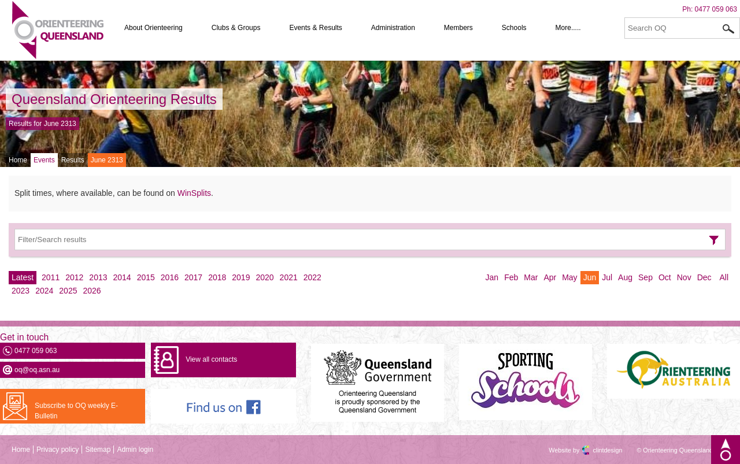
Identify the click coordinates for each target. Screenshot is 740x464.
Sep (645, 277)
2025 (68, 290)
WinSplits (194, 193)
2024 (44, 290)
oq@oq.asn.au (37, 370)
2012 (74, 277)
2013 (98, 277)
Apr (549, 277)
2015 (146, 277)
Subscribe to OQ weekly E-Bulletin (76, 411)
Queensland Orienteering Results (114, 99)
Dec (704, 277)
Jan (492, 277)
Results (72, 160)
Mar (531, 277)
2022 (312, 277)
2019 (241, 277)
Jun (590, 277)
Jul (607, 277)
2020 (264, 277)
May (569, 277)
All (723, 277)
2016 (170, 277)
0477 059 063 (716, 9)
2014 (122, 277)
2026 (92, 290)
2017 (193, 277)
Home (18, 160)
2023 (20, 290)
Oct (664, 277)
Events (44, 160)
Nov (684, 277)
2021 (289, 277)
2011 (51, 277)
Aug (625, 277)
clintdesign (597, 450)
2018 (217, 277)
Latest (23, 277)
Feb (511, 277)
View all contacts (211, 359)
